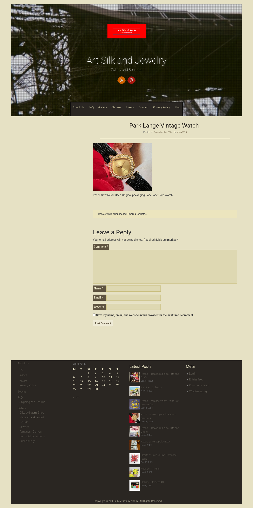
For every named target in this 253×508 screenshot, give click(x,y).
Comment (101, 246)
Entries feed (196, 379)
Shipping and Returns (32, 402)
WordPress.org (198, 391)
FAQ (91, 107)
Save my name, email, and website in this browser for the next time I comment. (145, 315)
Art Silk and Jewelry (127, 60)
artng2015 (182, 132)
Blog (177, 107)
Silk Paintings (27, 441)
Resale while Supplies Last (155, 441)
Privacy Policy (161, 107)
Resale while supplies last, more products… (121, 213)
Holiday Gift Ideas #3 (152, 482)
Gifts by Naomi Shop (32, 412)
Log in (192, 373)
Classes (116, 107)
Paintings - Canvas (31, 431)
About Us (78, 107)
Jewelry (24, 426)
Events (130, 107)
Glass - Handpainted (32, 417)
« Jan (76, 397)
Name (98, 288)
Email (98, 297)
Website (99, 306)
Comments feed (198, 385)
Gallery (102, 107)
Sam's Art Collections (32, 436)
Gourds (24, 422)
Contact (143, 107)
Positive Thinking (150, 468)
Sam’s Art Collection (152, 387)
